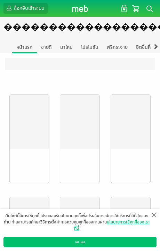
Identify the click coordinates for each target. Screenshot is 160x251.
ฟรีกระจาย (117, 47)
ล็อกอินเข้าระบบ (24, 8)
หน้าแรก (24, 47)
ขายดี (46, 47)
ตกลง (80, 241)
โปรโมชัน (89, 47)
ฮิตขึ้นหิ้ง (144, 47)
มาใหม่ (66, 47)
